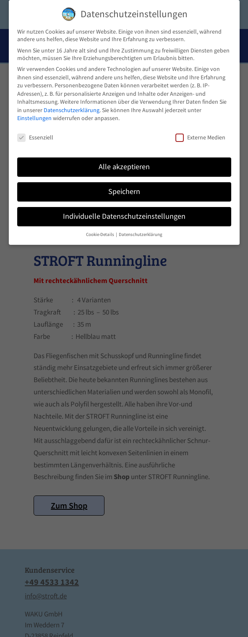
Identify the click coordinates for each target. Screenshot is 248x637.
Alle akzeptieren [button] (124, 166)
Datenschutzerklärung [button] (140, 234)
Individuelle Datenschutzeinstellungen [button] (124, 216)
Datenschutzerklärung (71, 110)
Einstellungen (34, 118)
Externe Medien (200, 137)
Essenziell (35, 137)
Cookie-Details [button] (100, 234)
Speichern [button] (124, 191)
